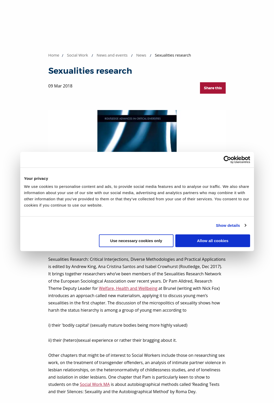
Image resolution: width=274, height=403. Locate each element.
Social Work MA (95, 384)
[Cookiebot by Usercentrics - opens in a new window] (227, 159)
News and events (112, 55)
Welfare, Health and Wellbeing (128, 288)
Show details (228, 225)
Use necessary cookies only (136, 240)
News (141, 55)
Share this (213, 88)
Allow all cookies (213, 240)
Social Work (77, 55)
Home (53, 55)
